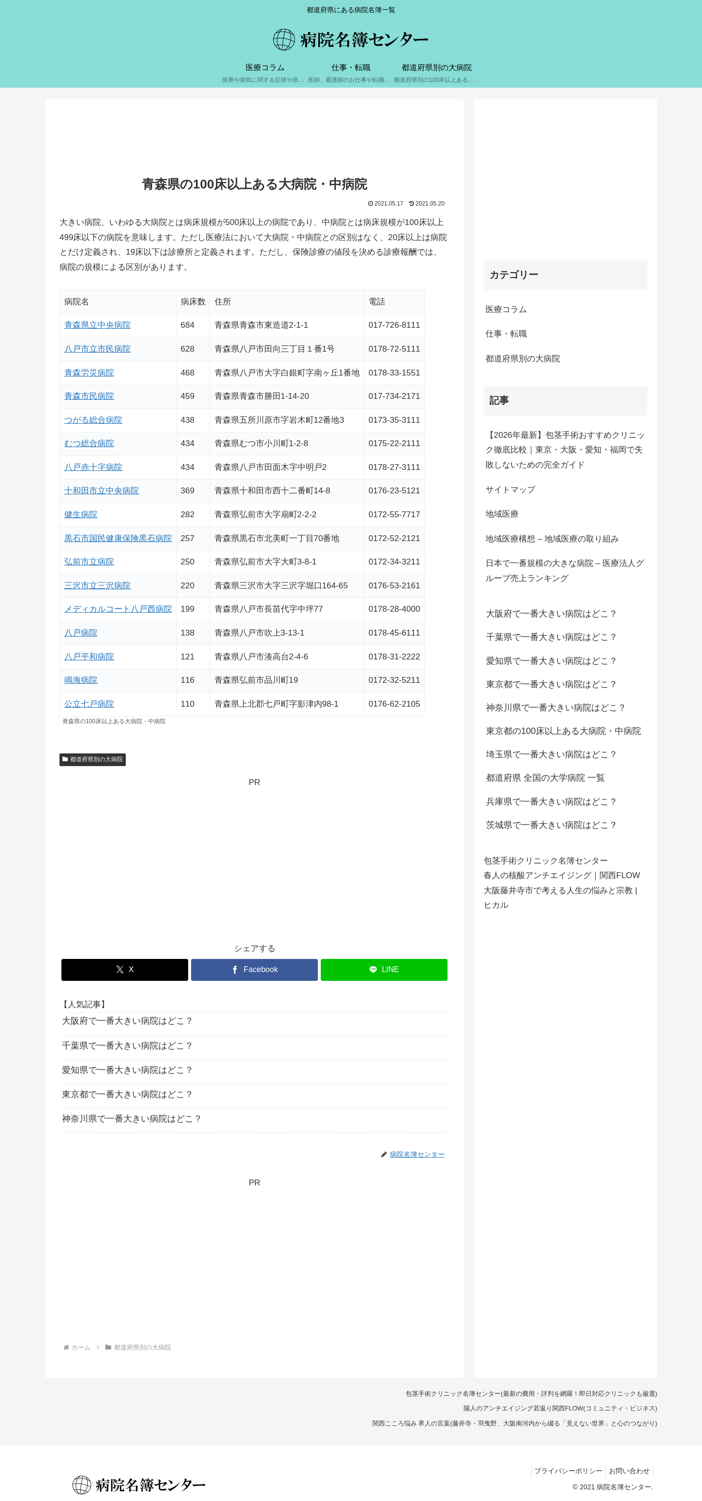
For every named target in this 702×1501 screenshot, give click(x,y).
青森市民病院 (89, 396)
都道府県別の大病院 (92, 759)
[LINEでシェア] (384, 970)
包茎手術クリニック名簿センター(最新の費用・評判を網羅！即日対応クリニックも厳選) (531, 1393)
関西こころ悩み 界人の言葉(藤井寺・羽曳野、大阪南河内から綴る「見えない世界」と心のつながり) (514, 1423)
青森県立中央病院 (97, 325)
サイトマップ (510, 489)
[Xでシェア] (124, 970)
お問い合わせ (627, 1471)
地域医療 (502, 514)
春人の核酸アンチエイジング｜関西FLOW (562, 875)
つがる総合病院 (93, 420)
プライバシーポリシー (562, 1471)
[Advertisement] (254, 139)
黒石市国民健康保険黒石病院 (118, 538)
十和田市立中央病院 (101, 490)
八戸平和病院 (89, 656)
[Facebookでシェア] (254, 970)
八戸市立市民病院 (97, 349)
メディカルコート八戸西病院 (118, 609)
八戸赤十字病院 (93, 467)
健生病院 (81, 514)
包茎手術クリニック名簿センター (546, 860)
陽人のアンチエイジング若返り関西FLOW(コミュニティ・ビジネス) (560, 1408)
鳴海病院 (81, 680)
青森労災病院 (89, 372)
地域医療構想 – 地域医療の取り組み (552, 539)
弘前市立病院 (89, 561)
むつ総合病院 (89, 443)
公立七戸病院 (89, 704)
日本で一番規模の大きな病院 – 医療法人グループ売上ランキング (565, 571)
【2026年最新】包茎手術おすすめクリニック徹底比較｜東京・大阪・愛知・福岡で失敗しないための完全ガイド (565, 450)
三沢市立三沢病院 (97, 585)
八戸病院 (81, 633)
